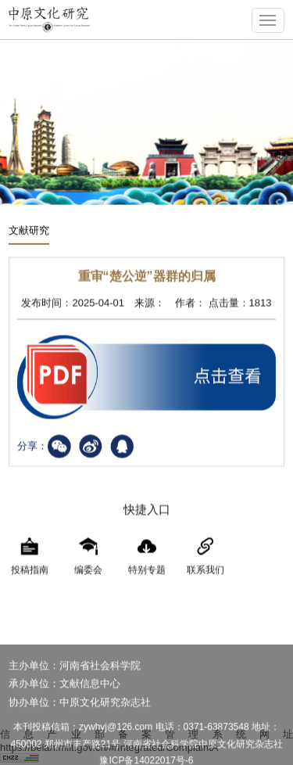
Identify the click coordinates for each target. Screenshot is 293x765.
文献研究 (29, 231)
